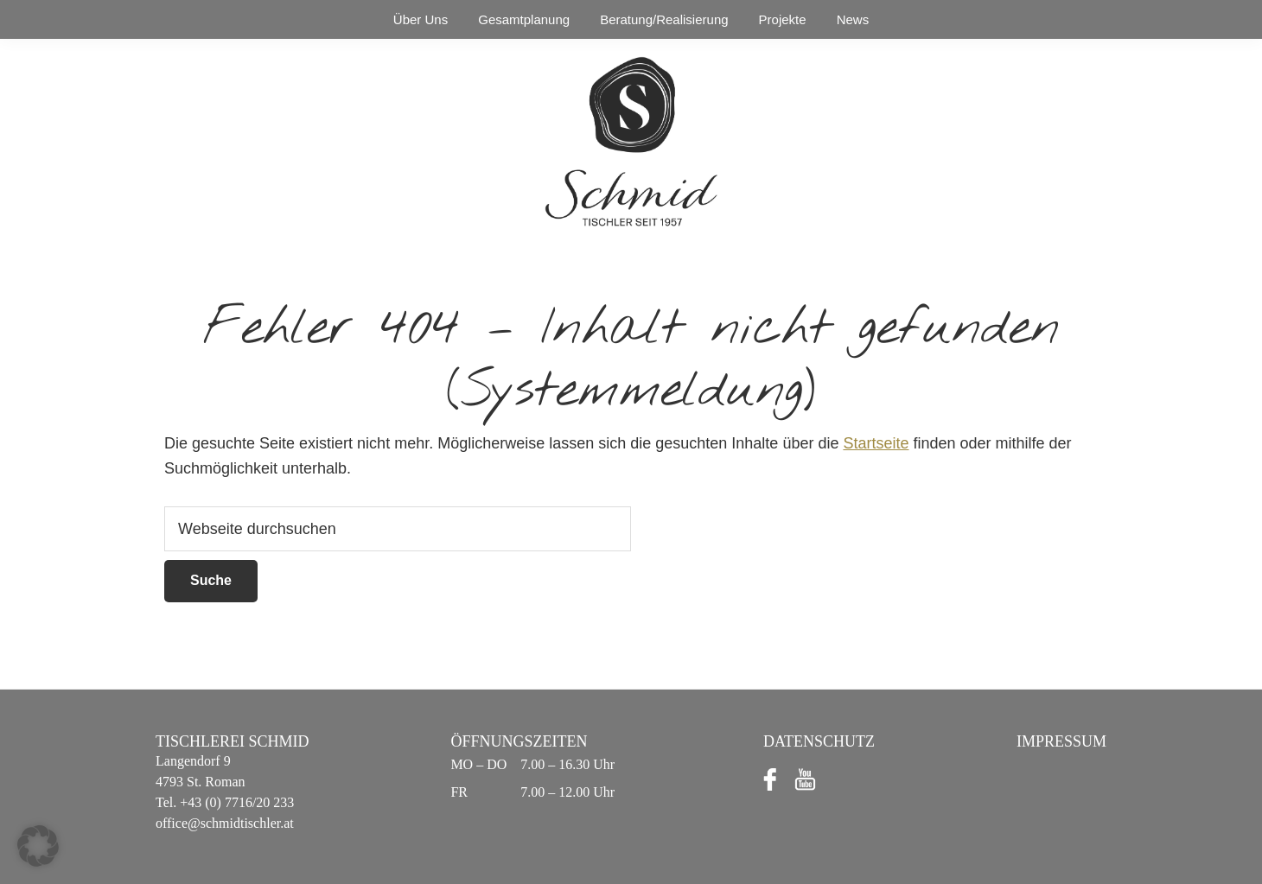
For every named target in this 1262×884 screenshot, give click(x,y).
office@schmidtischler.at (225, 823)
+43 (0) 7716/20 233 (235, 802)
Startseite (875, 443)
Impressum (1061, 741)
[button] (38, 846)
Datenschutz (819, 741)
